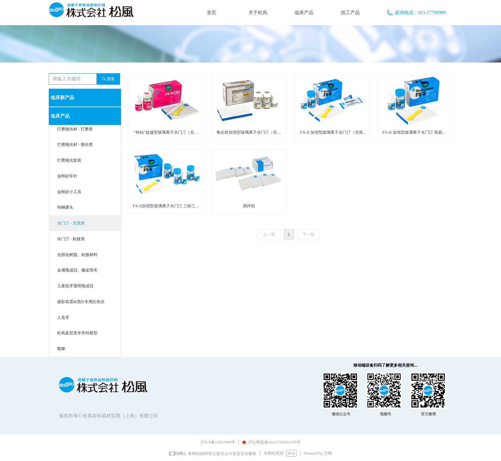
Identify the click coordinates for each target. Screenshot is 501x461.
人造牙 (63, 317)
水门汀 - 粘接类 (71, 239)
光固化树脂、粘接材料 (77, 254)
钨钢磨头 (65, 207)
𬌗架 (61, 348)
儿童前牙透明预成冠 (75, 286)
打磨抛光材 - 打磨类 (75, 129)
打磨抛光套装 (69, 160)
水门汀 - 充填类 (71, 223)
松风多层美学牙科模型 (77, 333)
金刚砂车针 (67, 176)
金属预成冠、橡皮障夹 (77, 270)
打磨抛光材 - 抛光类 (75, 144)
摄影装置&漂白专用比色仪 (81, 301)
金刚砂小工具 (69, 192)
